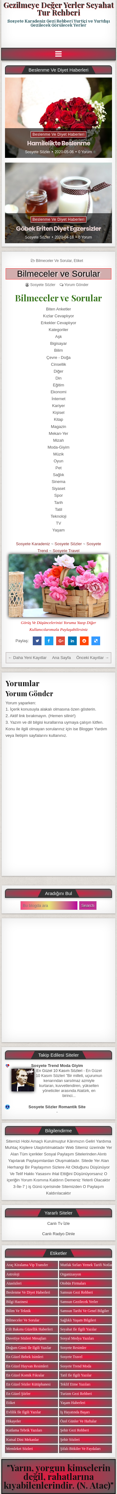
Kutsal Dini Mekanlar (22, 1439)
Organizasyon (70, 1274)
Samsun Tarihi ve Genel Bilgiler (84, 1311)
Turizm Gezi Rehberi (76, 1393)
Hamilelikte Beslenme (58, 143)
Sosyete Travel (66, 550)
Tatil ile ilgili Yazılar (75, 1375)
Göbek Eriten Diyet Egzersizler (58, 228)
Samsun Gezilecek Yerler (79, 1302)
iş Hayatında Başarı (75, 1412)
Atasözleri (14, 1283)
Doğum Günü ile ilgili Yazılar (28, 1348)
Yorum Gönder (76, 285)
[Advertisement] (59, 38)
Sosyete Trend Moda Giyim (57, 1065)
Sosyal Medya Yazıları (77, 1338)
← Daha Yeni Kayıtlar (27, 657)
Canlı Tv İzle (58, 1223)
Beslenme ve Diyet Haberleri (58, 134)
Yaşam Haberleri (72, 1403)
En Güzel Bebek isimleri (24, 1357)
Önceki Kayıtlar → (92, 657)
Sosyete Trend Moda (75, 1366)
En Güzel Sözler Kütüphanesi (28, 1384)
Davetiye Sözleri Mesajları (26, 1338)
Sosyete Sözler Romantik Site (56, 1106)
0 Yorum (85, 152)
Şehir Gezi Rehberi (74, 1430)
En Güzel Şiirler (18, 1393)
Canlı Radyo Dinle (58, 1233)
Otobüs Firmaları (73, 1283)
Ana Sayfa (61, 657)
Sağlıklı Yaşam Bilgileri (78, 1320)
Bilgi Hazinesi (17, 1302)
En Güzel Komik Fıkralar (25, 1375)
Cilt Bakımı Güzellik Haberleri (29, 1329)
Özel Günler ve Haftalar (78, 1421)
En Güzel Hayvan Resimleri (27, 1366)
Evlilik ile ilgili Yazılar (23, 1412)
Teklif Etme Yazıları (75, 1384)
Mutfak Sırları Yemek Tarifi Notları (87, 1265)
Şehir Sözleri (70, 1439)
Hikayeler (13, 1421)
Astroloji (13, 1274)
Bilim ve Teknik (18, 1311)
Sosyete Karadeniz (33, 543)
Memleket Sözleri (19, 1448)
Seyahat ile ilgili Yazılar (78, 1329)
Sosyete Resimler (73, 1348)
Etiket (78, 261)
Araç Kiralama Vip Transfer (27, 1265)
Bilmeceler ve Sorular (54, 261)
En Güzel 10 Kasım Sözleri (60, 1071)
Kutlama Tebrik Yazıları (24, 1430)
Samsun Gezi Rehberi (76, 1292)
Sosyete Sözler (37, 152)
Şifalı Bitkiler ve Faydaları (80, 1448)
